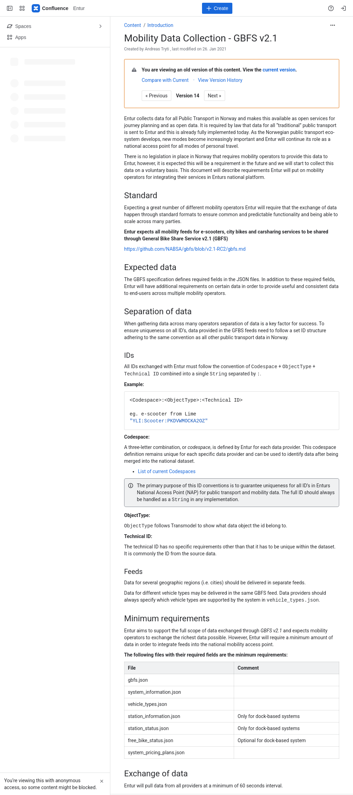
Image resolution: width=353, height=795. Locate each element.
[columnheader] (179, 666)
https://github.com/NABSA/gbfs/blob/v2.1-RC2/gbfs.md (184, 249)
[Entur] (50, 8)
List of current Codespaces (166, 470)
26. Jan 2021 (214, 49)
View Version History (220, 80)
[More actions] (332, 25)
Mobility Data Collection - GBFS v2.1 (201, 38)
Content (132, 25)
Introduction (160, 25)
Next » (214, 95)
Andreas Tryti (157, 49)
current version (279, 70)
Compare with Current (165, 80)
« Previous (156, 95)
